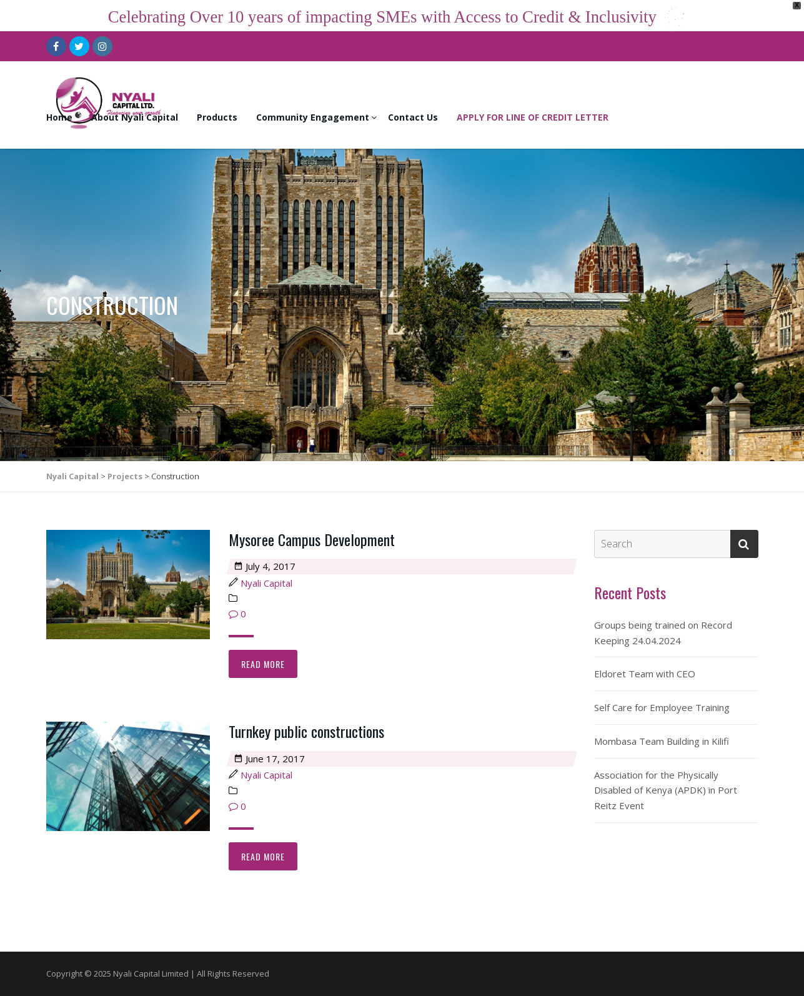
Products (217, 117)
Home (59, 117)
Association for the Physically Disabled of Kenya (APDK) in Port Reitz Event (665, 790)
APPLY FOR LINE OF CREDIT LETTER (532, 117)
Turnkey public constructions (306, 731)
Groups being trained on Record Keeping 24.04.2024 (663, 633)
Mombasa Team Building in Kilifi (661, 741)
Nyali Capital (266, 583)
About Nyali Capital (134, 117)
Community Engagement (312, 117)
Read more (263, 663)
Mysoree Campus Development (312, 539)
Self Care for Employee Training (662, 707)
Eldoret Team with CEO (644, 673)
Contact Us (413, 117)
